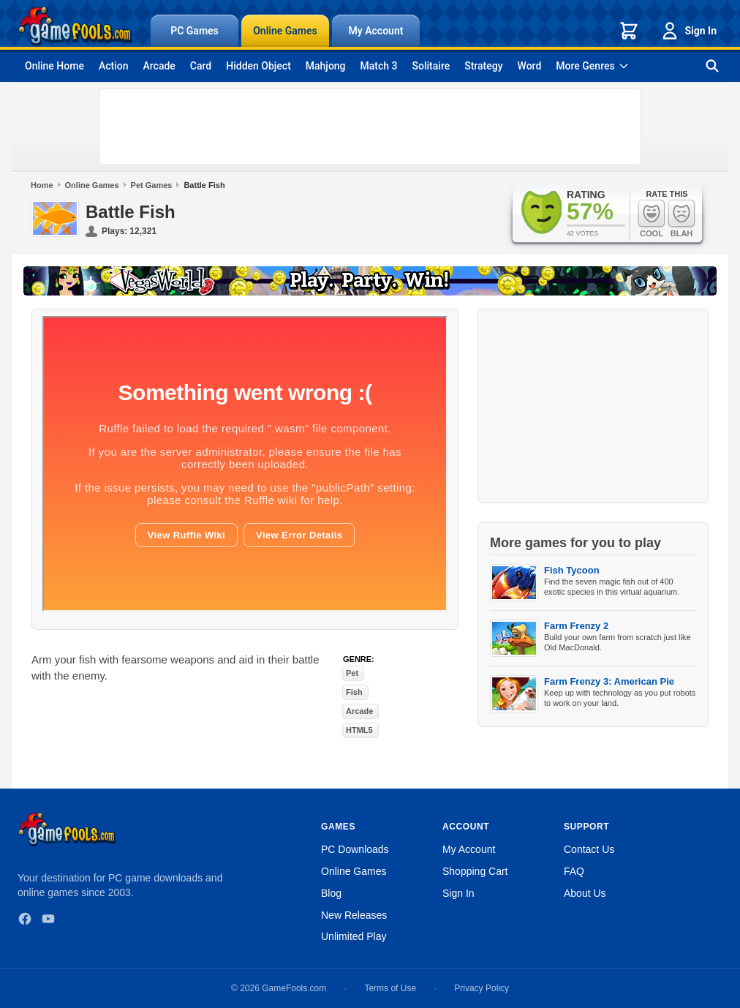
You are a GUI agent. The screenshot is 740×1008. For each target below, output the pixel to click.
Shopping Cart (475, 871)
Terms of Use (390, 988)
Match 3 (379, 66)
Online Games (285, 31)
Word (530, 66)
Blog (331, 893)
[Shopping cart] (629, 30)
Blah (681, 218)
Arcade (159, 66)
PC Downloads (355, 849)
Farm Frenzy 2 (576, 625)
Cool (651, 218)
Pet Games (152, 185)
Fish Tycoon (572, 570)
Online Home (54, 66)
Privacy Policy (481, 988)
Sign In (688, 30)
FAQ (574, 871)
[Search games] (712, 66)
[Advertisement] (370, 126)
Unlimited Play (353, 936)
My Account (376, 31)
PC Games (194, 31)
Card (200, 66)
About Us (585, 893)
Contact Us (589, 849)
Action (114, 66)
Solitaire (431, 66)
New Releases (354, 915)
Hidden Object (258, 66)
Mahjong (326, 66)
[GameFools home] (75, 26)
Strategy (483, 66)
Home (42, 185)
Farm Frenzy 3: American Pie (609, 681)
